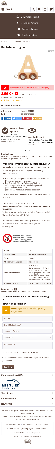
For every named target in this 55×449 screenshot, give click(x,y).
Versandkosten (40, 411)
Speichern (8, 367)
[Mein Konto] (45, 9)
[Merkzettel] (39, 9)
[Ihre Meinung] (27, 345)
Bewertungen (7, 289)
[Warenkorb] (51, 9)
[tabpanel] (14, 136)
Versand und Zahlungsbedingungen (20, 428)
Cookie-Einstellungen (12, 424)
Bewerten (15, 105)
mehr (25, 158)
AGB (27, 433)
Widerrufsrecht (41, 428)
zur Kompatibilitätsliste (10, 140)
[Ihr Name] (27, 318)
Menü (6, 9)
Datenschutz (19, 433)
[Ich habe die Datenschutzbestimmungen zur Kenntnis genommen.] (3, 357)
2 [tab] (29, 150)
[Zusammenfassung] (27, 331)
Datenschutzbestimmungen (26, 357)
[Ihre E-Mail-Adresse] (27, 324)
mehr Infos (32, 145)
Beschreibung (7, 154)
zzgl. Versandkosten (16, 97)
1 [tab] (25, 150)
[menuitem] (6, 9)
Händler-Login (28, 424)
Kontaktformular (42, 424)
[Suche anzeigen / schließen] (32, 9)
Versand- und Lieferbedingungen (27, 419)
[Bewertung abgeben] (27, 337)
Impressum (36, 433)
